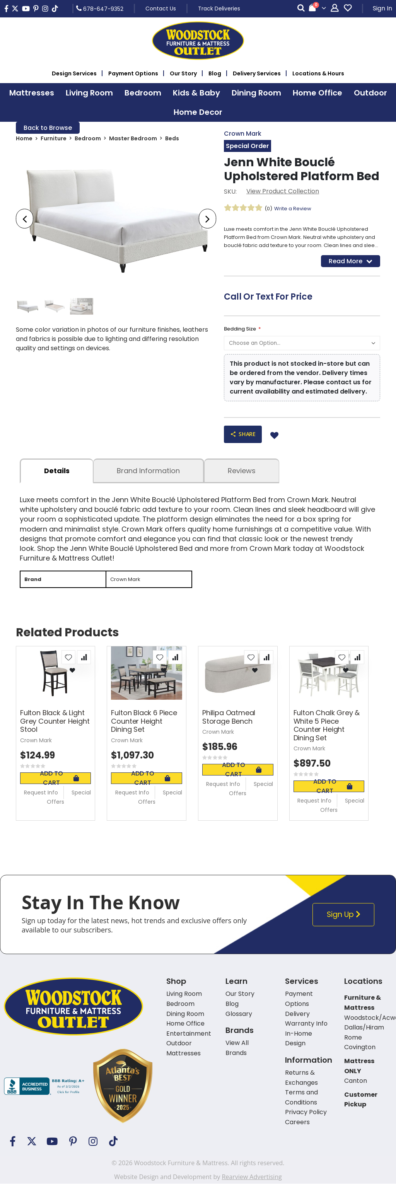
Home (24, 140)
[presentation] (24, 220)
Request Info (41, 801)
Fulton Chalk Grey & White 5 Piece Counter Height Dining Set (327, 734)
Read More (350, 266)
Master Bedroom (133, 140)
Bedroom (88, 140)
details (57, 479)
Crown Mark (242, 134)
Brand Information (148, 479)
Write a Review (295, 209)
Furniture (54, 140)
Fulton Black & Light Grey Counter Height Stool (55, 730)
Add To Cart (59, 787)
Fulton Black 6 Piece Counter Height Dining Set (144, 730)
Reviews (242, 479)
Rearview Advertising (252, 1186)
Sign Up (344, 923)
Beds (172, 140)
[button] (68, 666)
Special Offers (69, 806)
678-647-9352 (99, 8)
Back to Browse (48, 128)
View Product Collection (282, 192)
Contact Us (160, 8)
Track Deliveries (219, 8)
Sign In (382, 8)
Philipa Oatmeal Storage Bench (228, 726)
